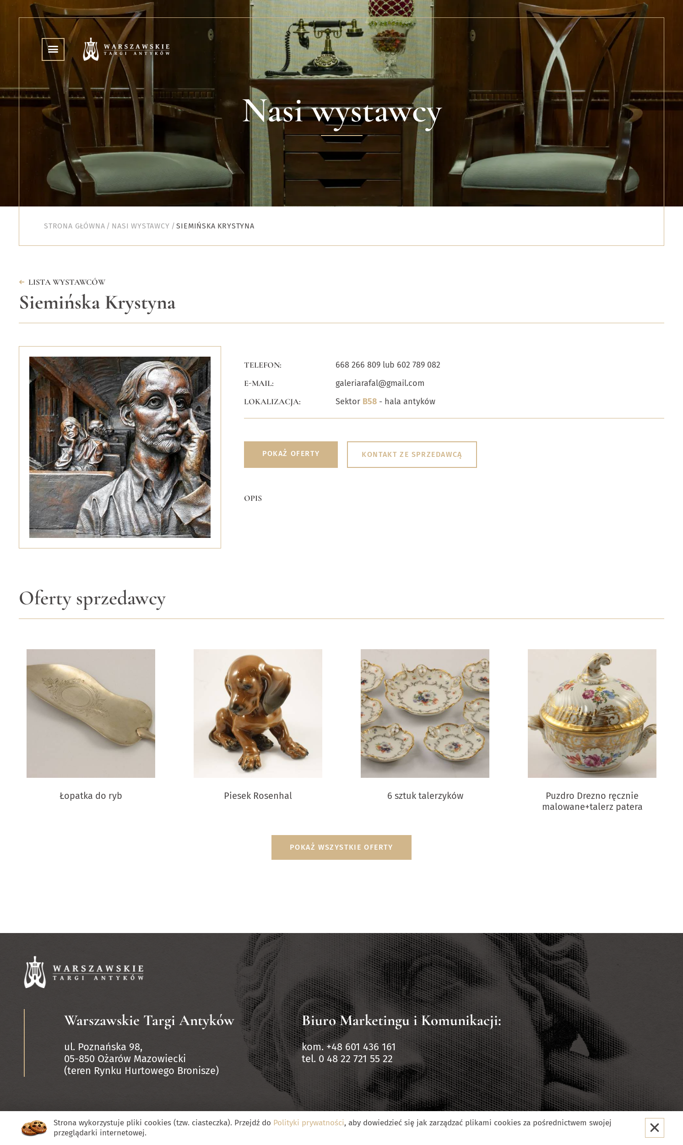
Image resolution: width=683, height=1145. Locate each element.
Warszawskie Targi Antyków (149, 1020)
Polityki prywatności (308, 1123)
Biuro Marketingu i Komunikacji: (401, 1020)
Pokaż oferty (291, 453)
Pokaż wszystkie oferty (341, 847)
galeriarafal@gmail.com (380, 383)
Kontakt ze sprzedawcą (412, 454)
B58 (370, 401)
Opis (253, 498)
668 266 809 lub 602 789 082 (388, 365)
